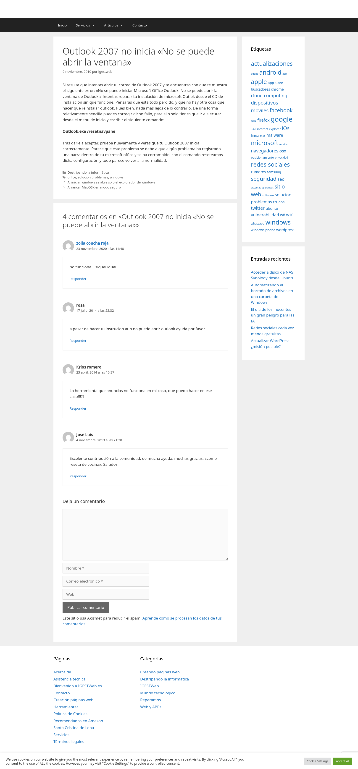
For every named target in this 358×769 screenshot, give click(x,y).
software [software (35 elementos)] (268, 195)
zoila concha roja (92, 243)
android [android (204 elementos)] (270, 72)
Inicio (62, 25)
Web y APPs (150, 706)
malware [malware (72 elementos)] (274, 135)
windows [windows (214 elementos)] (278, 222)
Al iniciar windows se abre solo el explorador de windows (111, 182)
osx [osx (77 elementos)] (282, 151)
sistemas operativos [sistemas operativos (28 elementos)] (262, 187)
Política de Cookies (70, 713)
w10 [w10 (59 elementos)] (289, 214)
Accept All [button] (343, 761)
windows (117, 177)
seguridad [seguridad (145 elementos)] (263, 178)
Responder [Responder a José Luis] (78, 476)
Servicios (88, 25)
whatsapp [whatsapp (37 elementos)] (257, 223)
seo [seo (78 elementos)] (280, 179)
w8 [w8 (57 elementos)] (282, 214)
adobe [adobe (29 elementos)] (254, 73)
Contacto (139, 25)
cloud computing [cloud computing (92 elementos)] (269, 95)
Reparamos (150, 699)
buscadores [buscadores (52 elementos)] (260, 89)
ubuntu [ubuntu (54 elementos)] (272, 208)
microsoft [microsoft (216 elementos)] (264, 143)
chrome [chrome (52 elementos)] (277, 89)
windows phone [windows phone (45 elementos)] (263, 230)
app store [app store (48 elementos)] (275, 82)
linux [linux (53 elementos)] (255, 135)
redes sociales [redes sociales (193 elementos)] (270, 164)
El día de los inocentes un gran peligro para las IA (272, 315)
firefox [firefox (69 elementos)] (263, 120)
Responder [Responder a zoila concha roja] (78, 279)
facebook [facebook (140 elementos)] (281, 110)
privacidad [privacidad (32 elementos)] (281, 157)
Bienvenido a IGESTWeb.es (77, 685)
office (72, 177)
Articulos (116, 25)
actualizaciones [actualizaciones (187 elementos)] (272, 64)
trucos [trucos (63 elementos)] (279, 201)
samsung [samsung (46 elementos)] (274, 172)
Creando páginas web (160, 672)
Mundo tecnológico (157, 693)
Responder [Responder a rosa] (78, 340)
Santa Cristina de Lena (73, 727)
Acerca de (62, 672)
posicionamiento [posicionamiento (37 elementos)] (262, 157)
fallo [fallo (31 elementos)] (253, 120)
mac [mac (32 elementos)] (262, 135)
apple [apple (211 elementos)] (259, 81)
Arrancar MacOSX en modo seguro (94, 187)
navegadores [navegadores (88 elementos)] (264, 151)
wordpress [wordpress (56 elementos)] (285, 229)
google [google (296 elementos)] (281, 119)
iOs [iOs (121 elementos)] (286, 128)
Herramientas (66, 706)
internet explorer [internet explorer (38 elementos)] (269, 129)
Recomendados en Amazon (78, 720)
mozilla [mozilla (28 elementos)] (283, 144)
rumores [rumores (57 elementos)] (258, 171)
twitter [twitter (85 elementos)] (258, 208)
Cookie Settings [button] (317, 761)
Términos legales (68, 741)
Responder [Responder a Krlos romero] (78, 408)
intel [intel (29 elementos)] (253, 129)
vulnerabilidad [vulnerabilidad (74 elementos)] (265, 214)
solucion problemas (93, 177)
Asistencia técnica (69, 679)
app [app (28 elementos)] (284, 73)
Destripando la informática (88, 172)
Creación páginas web (73, 699)
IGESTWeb (149, 685)
